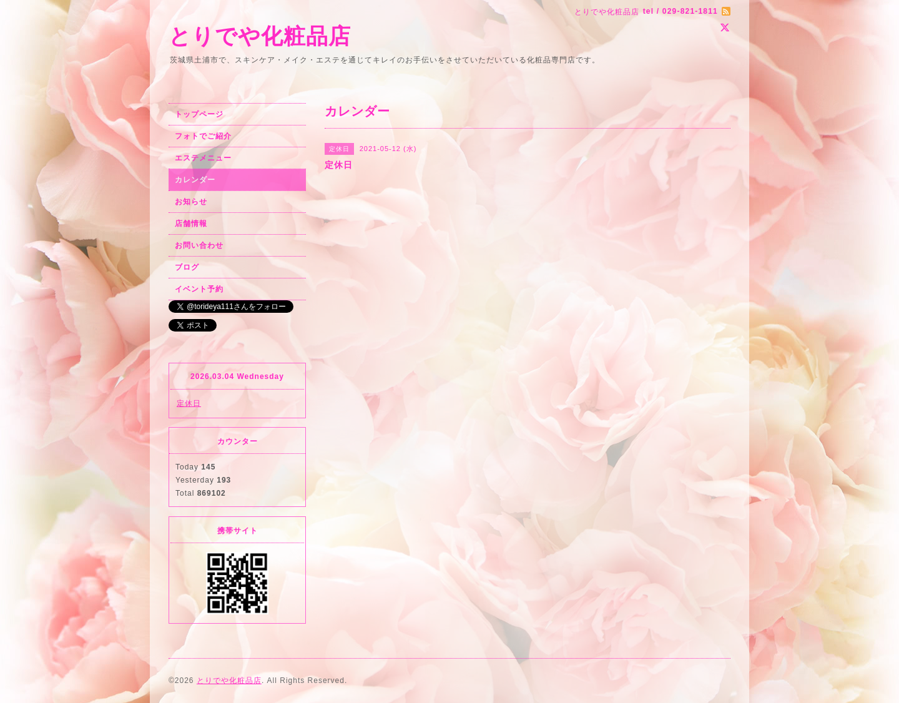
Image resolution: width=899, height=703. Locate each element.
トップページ (199, 114)
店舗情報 (191, 223)
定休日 (189, 403)
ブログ (187, 267)
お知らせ (191, 201)
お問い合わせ (199, 245)
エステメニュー (203, 158)
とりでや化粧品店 (260, 36)
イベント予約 (199, 289)
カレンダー (195, 179)
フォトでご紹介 (203, 136)
